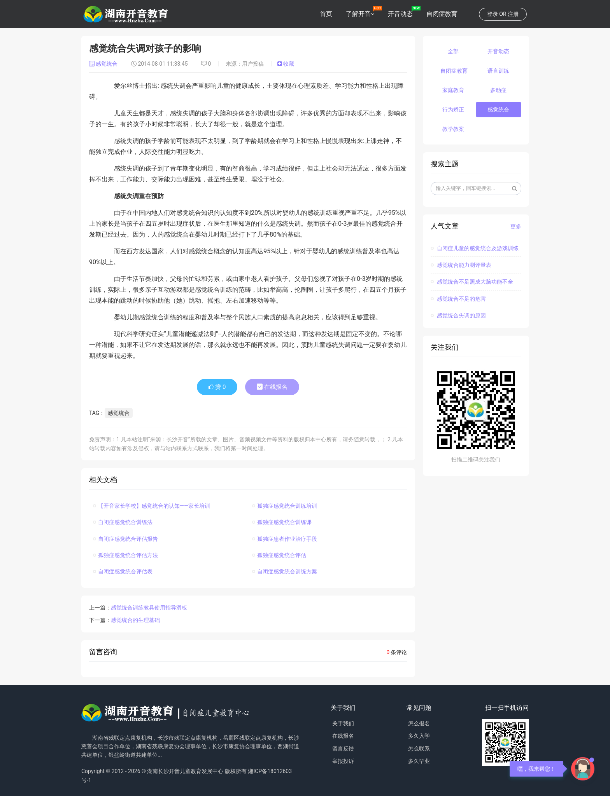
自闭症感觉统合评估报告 (125, 539)
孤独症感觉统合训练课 (282, 522)
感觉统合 (104, 64)
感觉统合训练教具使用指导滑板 (149, 607)
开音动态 (400, 13)
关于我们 (343, 723)
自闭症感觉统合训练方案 (284, 571)
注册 (513, 14)
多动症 (498, 90)
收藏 (285, 64)
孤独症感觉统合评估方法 (125, 555)
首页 (326, 13)
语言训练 (498, 71)
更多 (515, 226)
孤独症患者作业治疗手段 (284, 539)
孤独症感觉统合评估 (279, 555)
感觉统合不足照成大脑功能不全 (472, 282)
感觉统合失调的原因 (458, 315)
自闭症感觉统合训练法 (122, 522)
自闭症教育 (441, 13)
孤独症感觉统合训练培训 (284, 506)
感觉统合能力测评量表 (461, 265)
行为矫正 (453, 109)
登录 (492, 14)
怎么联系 (419, 748)
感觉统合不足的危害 (458, 299)
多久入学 (419, 736)
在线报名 (272, 386)
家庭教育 (453, 90)
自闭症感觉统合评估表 (122, 571)
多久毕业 (419, 761)
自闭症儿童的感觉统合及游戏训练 (475, 248)
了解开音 (358, 13)
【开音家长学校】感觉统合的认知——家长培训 (151, 506)
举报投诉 (343, 761)
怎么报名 (419, 723)
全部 (453, 51)
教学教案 (453, 129)
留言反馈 (343, 748)
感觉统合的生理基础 (135, 620)
